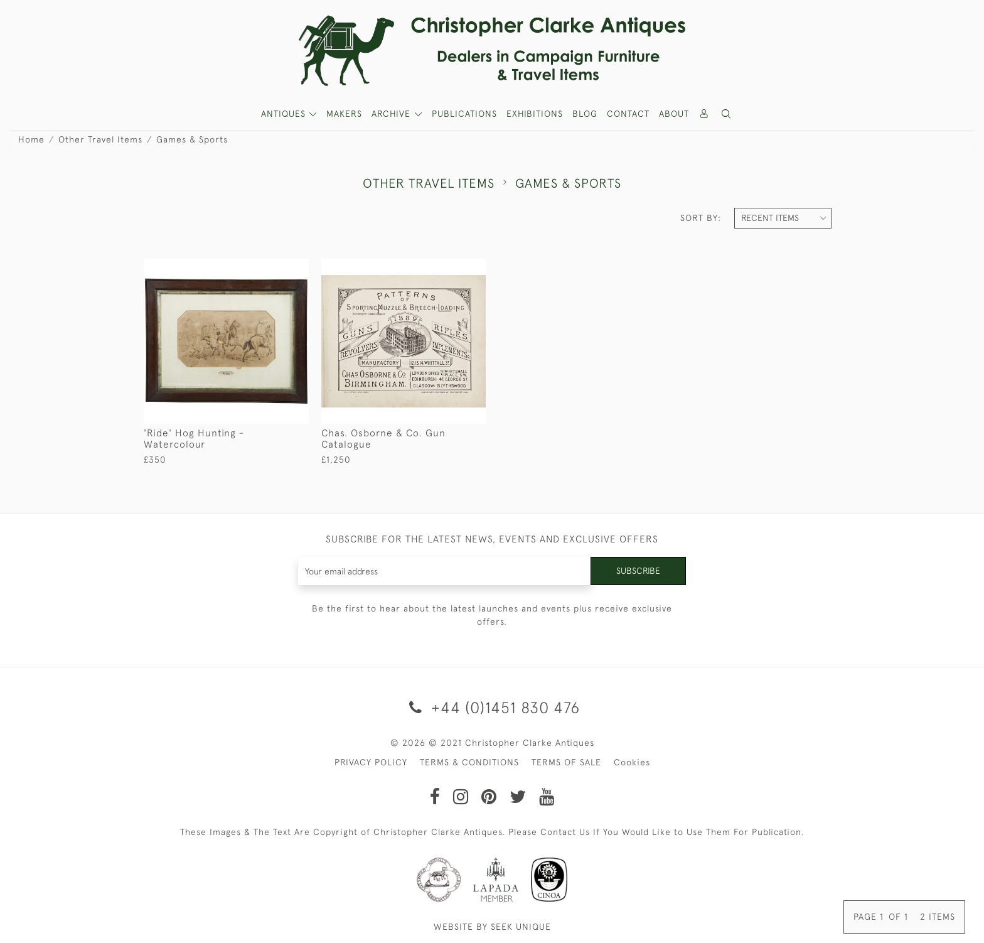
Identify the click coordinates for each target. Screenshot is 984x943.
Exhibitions (534, 114)
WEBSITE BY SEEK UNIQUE (492, 927)
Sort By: (700, 218)
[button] (726, 114)
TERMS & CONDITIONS (469, 762)
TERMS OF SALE (566, 762)
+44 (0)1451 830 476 (492, 707)
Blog (584, 114)
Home (31, 139)
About (674, 114)
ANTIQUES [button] (285, 114)
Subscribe (638, 571)
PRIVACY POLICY (370, 762)
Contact (628, 114)
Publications (464, 114)
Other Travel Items (100, 139)
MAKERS (344, 114)
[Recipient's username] (444, 571)
